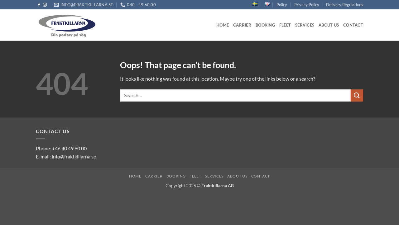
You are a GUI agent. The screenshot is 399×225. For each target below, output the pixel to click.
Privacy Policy (306, 4)
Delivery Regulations (344, 4)
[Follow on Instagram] (45, 5)
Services (304, 25)
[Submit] (357, 95)
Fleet (285, 25)
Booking (265, 25)
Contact (353, 25)
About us (329, 25)
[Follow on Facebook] (39, 5)
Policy (281, 4)
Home (222, 25)
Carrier (242, 25)
